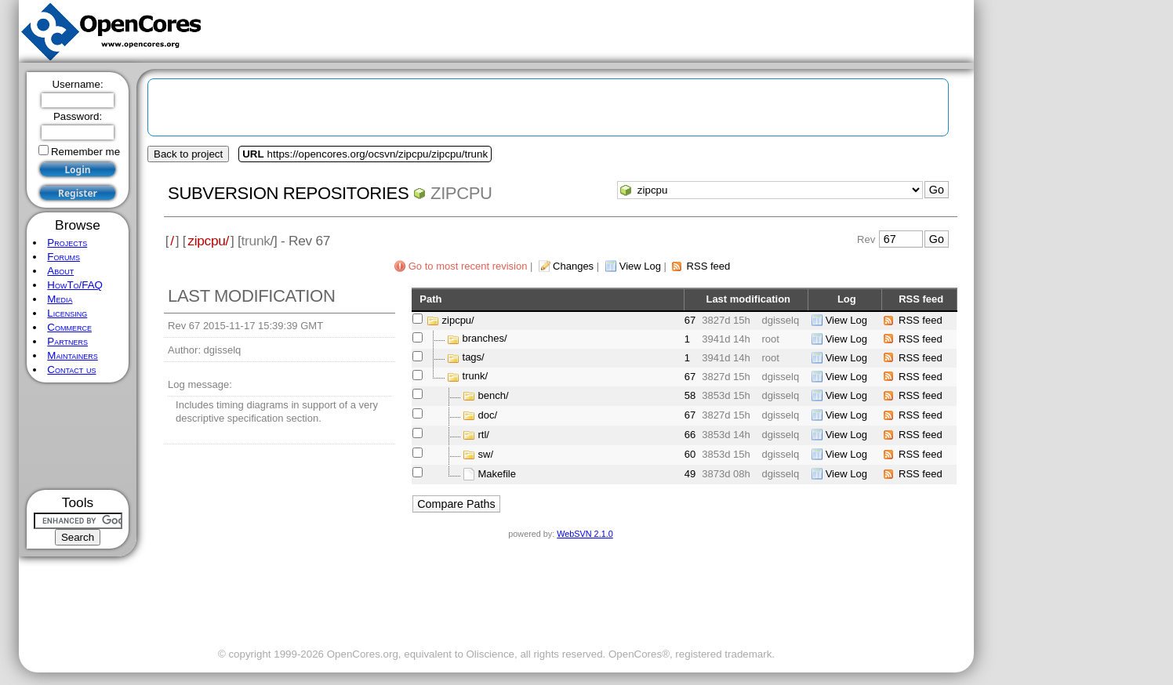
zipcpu (461, 193)
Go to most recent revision (468, 266)
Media (59, 299)
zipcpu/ (208, 240)
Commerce (69, 327)
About (60, 271)
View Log (640, 266)
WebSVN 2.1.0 (584, 533)
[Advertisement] (78, 436)
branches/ (485, 339)
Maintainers (72, 355)
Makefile (497, 474)
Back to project (188, 154)
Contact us (71, 369)
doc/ (488, 415)
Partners (67, 341)
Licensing (67, 313)
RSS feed (709, 266)
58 (690, 395)
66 (690, 434)
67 (690, 320)
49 (690, 474)
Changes (573, 266)
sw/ (486, 454)
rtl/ (483, 434)
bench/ (493, 395)
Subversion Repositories (288, 193)
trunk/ (475, 376)
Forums (63, 257)
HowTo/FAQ (75, 285)
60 (690, 454)
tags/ (474, 358)
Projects (67, 242)
